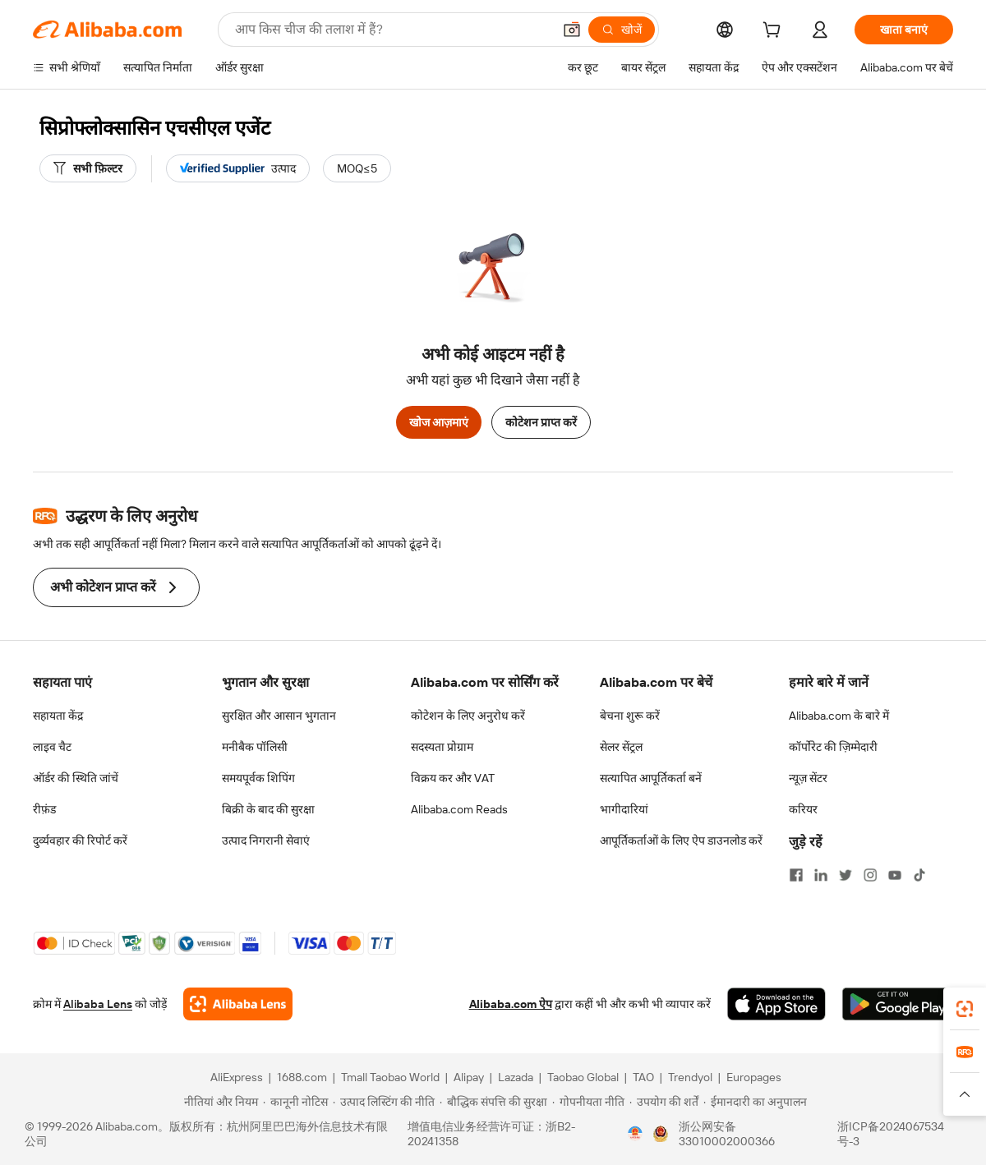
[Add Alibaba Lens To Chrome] (238, 1004)
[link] (964, 1009)
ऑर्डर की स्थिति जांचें (75, 778)
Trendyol (690, 1077)
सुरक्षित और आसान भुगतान (279, 715)
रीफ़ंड (44, 809)
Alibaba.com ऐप (510, 1004)
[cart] (775, 32)
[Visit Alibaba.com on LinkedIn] (820, 875)
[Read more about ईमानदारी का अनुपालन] (755, 1101)
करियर (803, 809)
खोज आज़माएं (438, 422)
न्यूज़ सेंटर (808, 778)
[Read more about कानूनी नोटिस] (295, 1101)
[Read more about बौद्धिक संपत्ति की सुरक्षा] (493, 1101)
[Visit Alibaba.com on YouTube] (894, 875)
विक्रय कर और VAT (453, 778)
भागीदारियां (624, 809)
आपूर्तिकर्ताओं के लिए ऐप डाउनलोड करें (681, 840)
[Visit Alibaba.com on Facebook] (796, 875)
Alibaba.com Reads (459, 809)
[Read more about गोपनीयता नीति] (588, 1101)
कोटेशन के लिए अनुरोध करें (468, 715)
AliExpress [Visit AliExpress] (236, 1077)
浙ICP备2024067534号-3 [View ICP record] (890, 1134)
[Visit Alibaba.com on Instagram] (870, 875)
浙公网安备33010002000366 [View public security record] (727, 1134)
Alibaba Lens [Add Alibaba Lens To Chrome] (97, 1004)
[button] (572, 29)
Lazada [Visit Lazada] (515, 1077)
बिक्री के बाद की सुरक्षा (268, 809)
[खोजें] (621, 29)
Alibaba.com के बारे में (839, 715)
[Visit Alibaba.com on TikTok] (919, 875)
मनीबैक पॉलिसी (255, 746)
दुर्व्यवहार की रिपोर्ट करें (80, 840)
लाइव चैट (52, 746)
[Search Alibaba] (392, 30)
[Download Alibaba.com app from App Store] (776, 1004)
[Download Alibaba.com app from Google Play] (897, 1004)
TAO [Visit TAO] (643, 1077)
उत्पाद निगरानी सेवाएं (266, 840)
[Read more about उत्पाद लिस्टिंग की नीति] (384, 1101)
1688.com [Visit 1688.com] (302, 1077)
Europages (753, 1077)
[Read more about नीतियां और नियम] (218, 1101)
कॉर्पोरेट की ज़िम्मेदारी (833, 746)
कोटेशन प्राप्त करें (541, 422)
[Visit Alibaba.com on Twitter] (845, 875)
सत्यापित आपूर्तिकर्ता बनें (651, 778)
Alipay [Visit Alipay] (469, 1077)
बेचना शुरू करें (630, 715)
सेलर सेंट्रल (621, 746)
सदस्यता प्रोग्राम (442, 746)
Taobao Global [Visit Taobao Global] (583, 1077)
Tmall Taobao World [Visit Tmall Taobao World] (390, 1077)
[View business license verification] (635, 1134)
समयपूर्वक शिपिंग (258, 778)
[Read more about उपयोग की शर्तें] (663, 1101)
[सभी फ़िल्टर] (87, 168)
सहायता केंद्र (58, 715)
